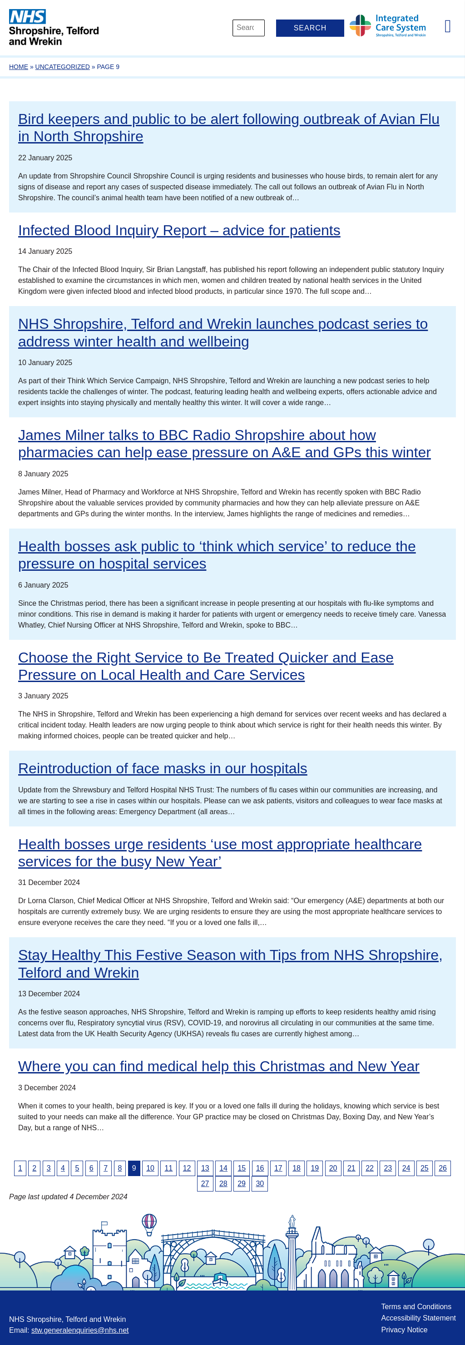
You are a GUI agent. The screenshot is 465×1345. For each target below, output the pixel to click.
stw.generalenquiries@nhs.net (80, 1330)
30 (260, 1183)
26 (443, 1168)
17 (278, 1168)
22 (370, 1168)
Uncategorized (62, 66)
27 (205, 1183)
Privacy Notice (404, 1330)
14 (223, 1168)
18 (296, 1168)
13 (205, 1168)
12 (187, 1168)
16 (260, 1168)
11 (168, 1168)
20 (333, 1168)
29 (241, 1183)
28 (223, 1183)
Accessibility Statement (418, 1318)
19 (315, 1168)
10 (150, 1168)
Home (18, 66)
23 (388, 1168)
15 (241, 1168)
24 (406, 1168)
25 (424, 1168)
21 (351, 1168)
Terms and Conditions (416, 1306)
